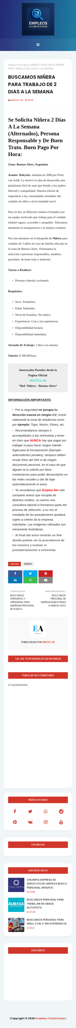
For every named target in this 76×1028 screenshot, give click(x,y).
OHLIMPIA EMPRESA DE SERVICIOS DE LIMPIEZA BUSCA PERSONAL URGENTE (47, 884)
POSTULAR (38, 380)
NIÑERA (35, 65)
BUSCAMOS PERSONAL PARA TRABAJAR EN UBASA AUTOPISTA (45, 903)
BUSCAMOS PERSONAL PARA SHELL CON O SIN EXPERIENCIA (47, 922)
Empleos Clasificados (50, 1018)
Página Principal (18, 65)
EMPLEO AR (17, 100)
